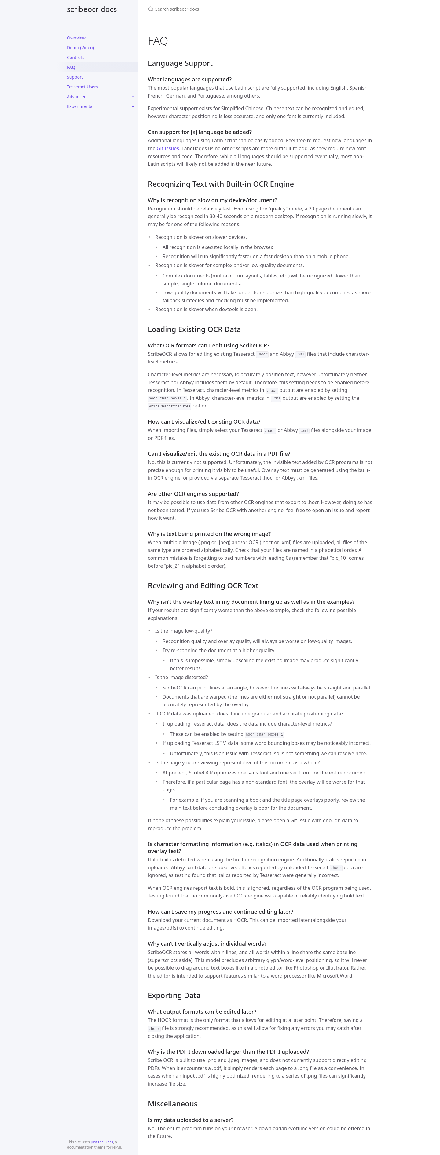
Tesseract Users (82, 87)
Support (75, 77)
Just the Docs (102, 1142)
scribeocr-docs (92, 9)
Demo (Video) (80, 47)
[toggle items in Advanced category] (133, 97)
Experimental (80, 106)
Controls (75, 57)
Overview (76, 38)
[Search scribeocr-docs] (220, 9)
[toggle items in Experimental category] (133, 106)
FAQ (71, 67)
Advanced (76, 96)
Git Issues (168, 148)
